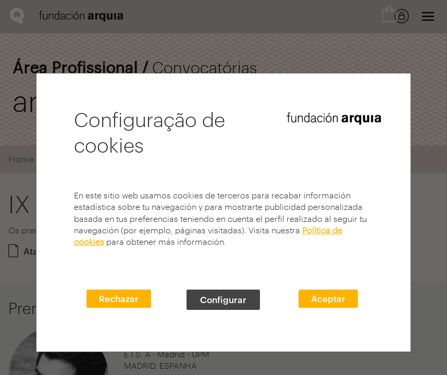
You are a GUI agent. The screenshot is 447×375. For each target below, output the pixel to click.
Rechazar (119, 298)
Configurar (223, 299)
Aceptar (328, 298)
